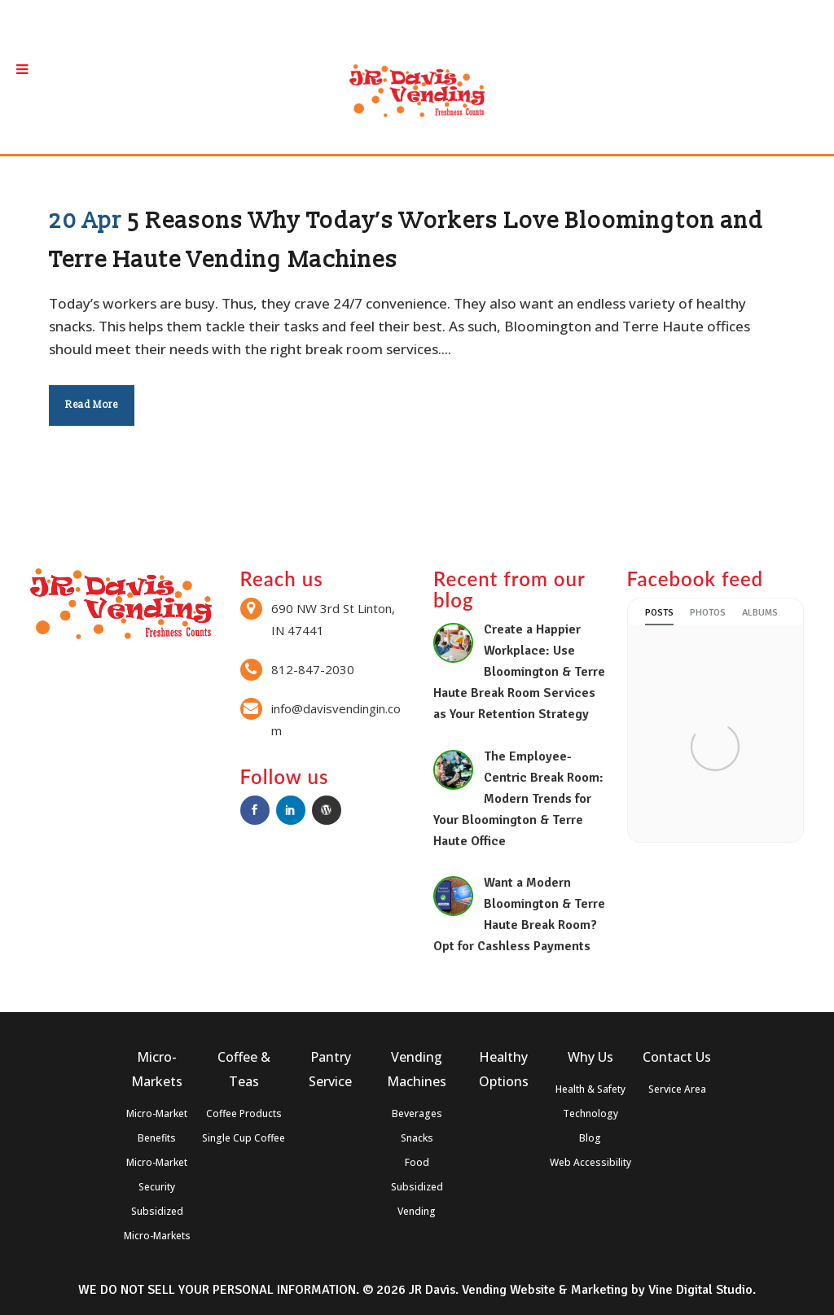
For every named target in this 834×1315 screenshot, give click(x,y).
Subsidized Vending (417, 1199)
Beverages (417, 1113)
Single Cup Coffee (243, 1138)
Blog (590, 1138)
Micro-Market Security (156, 1174)
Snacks (417, 1138)
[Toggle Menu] (22, 69)
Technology (590, 1113)
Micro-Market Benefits (156, 1126)
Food (417, 1162)
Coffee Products (244, 1113)
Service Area (677, 1089)
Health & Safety (590, 1089)
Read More (91, 405)
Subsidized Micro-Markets (157, 1223)
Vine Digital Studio (700, 1290)
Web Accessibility (590, 1162)
